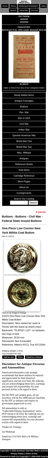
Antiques (23, 158)
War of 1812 (24, 118)
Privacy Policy (17, 453)
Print (20, 357)
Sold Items (24, 170)
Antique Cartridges (24, 101)
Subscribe (23, 10)
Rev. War (24, 112)
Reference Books (24, 164)
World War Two (24, 147)
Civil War (24, 124)
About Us (24, 187)
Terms (13, 6)
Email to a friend (33, 357)
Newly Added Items (24, 95)
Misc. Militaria (24, 152)
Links (43, 6)
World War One (24, 141)
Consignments (24, 193)
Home (5, 6)
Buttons (24, 106)
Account (34, 10)
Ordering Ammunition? (28, 6)
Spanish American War (24, 135)
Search (13, 10)
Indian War (23, 129)
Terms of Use (31, 453)
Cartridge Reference (24, 175)
